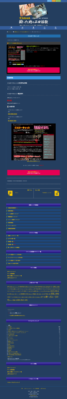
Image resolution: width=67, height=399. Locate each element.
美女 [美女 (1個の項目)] (20, 297)
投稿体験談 (10, 222)
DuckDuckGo (11, 346)
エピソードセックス (13, 340)
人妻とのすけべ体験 (13, 335)
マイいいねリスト (12, 225)
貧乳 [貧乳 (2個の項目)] (34, 297)
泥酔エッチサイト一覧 (13, 235)
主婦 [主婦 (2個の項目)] (48, 291)
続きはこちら (10, 356)
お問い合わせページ (12, 277)
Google (10, 326)
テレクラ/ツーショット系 (18, 62)
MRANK (10, 348)
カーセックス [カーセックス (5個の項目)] (45, 289)
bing (9, 344)
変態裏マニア (11, 347)
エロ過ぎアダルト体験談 (14, 328)
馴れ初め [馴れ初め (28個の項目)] (22, 300)
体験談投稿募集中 (13, 208)
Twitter (9, 350)
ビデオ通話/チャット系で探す (15, 254)
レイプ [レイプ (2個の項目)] (40, 291)
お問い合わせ (43, 388)
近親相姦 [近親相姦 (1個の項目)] (38, 297)
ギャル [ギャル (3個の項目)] (52, 289)
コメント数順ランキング (13, 219)
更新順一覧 (12, 244)
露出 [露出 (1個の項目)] (10, 300)
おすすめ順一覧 (11, 238)
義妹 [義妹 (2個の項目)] (23, 297)
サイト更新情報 (11, 273)
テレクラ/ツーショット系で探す (15, 257)
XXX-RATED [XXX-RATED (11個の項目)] (40, 287)
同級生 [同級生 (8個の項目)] (35, 294)
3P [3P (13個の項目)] (9, 287)
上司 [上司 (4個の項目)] (45, 291)
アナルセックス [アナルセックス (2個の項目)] (23, 289)
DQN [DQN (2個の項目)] (14, 287)
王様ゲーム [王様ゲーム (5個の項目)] (11, 297)
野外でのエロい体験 (13, 351)
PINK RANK (11, 343)
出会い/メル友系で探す (13, 263)
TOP (22, 388)
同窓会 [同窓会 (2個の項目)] (30, 294)
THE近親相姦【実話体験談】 (15, 354)
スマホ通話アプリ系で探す (14, 260)
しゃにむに (10, 338)
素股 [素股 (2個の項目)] (17, 297)
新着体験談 (11, 210)
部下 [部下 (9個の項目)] (43, 297)
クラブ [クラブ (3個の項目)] (57, 289)
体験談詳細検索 (11, 228)
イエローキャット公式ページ (33, 70)
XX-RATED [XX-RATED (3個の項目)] (31, 287)
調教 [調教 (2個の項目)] (30, 297)
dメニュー (10, 337)
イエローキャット (17, 43)
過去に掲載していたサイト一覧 (14, 275)
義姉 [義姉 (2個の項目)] (27, 297)
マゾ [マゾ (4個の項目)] (28, 291)
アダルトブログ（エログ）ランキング (17, 332)
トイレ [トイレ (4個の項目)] (16, 291)
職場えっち (10, 341)
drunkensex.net (33, 395)
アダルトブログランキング (13, 382)
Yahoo (9, 329)
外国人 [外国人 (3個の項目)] (41, 294)
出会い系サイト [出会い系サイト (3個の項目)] (16, 294)
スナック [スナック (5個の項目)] (10, 291)
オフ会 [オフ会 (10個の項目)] (37, 289)
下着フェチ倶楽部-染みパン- (14, 353)
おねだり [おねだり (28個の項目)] (51, 287)
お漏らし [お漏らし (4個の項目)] (16, 289)
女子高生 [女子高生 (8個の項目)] (46, 294)
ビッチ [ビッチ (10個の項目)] (22, 291)
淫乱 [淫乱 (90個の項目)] (55, 294)
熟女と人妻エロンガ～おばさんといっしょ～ (18, 331)
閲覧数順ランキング (12, 216)
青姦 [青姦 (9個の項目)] (15, 300)
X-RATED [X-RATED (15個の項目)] (23, 287)
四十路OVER (11, 334)
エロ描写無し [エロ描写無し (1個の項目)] (30, 289)
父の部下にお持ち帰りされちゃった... (17, 315)
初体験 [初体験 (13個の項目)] (24, 294)
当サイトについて (11, 271)
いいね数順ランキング (13, 213)
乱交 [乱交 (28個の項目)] (54, 291)
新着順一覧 (11, 241)
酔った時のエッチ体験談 (13, 247)
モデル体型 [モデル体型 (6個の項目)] (34, 291)
